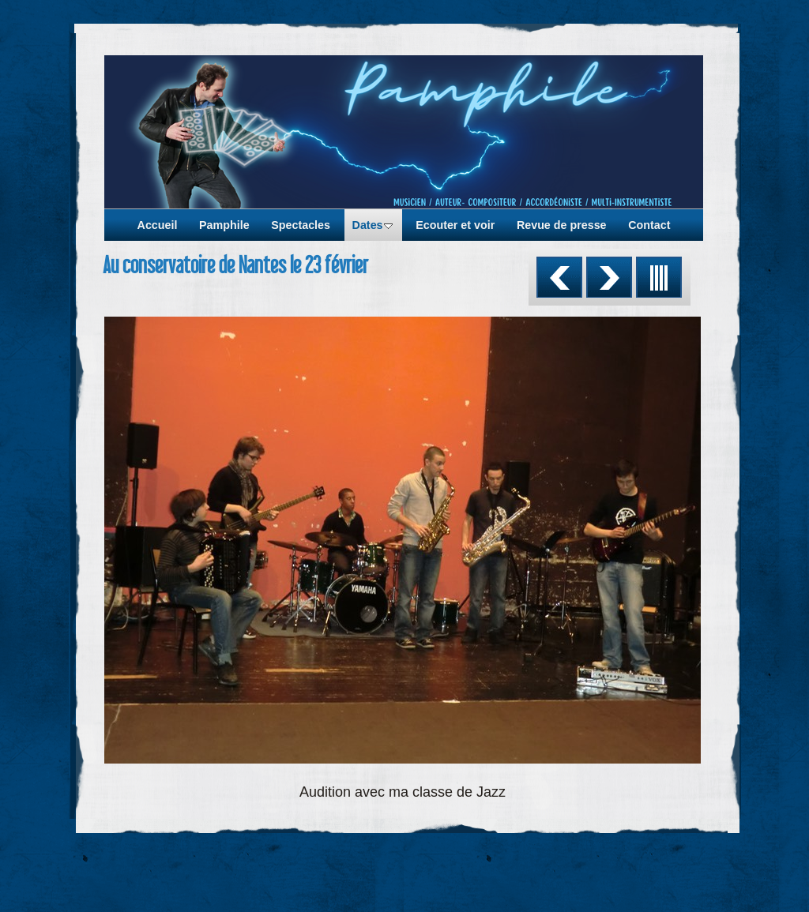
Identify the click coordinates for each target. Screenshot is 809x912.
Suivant (609, 277)
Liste (659, 277)
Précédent (559, 277)
